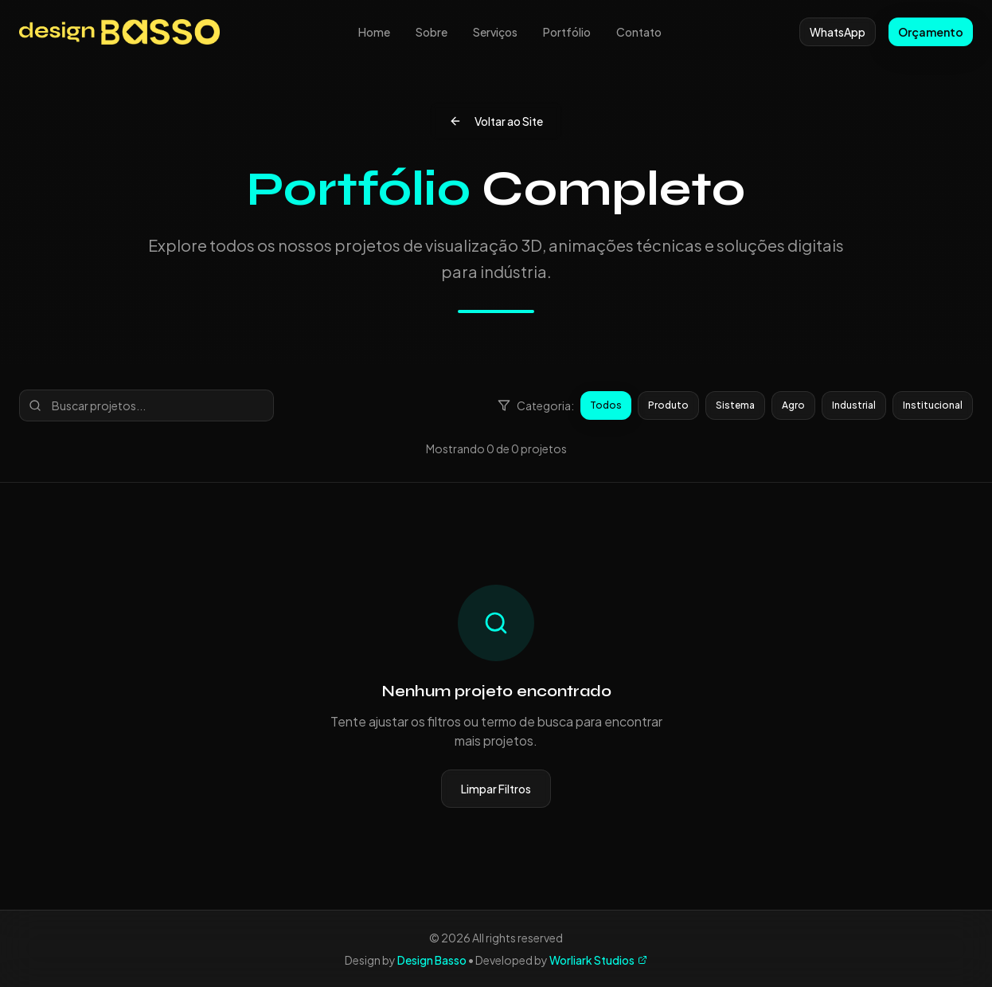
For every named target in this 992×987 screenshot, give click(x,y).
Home (374, 32)
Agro (793, 405)
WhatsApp (837, 32)
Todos (606, 405)
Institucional (933, 405)
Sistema (735, 405)
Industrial (854, 405)
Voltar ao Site (496, 121)
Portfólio (567, 32)
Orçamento (930, 32)
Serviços (495, 32)
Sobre (431, 32)
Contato (639, 32)
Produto (668, 405)
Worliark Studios (598, 960)
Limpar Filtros (496, 788)
